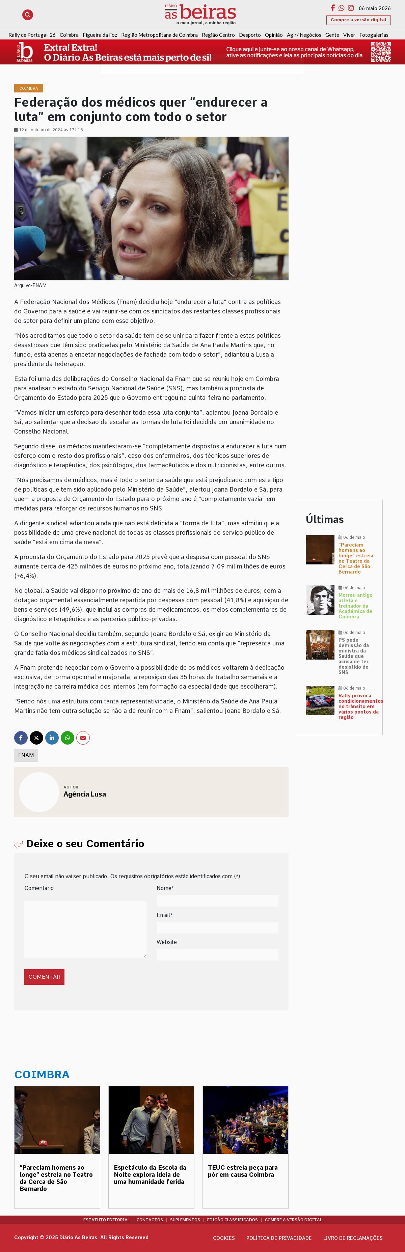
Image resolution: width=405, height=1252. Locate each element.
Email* (164, 915)
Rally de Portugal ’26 (32, 35)
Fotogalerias (373, 35)
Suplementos (185, 1220)
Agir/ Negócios (304, 35)
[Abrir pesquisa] (27, 14)
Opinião (274, 35)
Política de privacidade (279, 1238)
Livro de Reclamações (353, 1238)
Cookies (224, 1238)
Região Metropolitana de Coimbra (159, 35)
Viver (349, 35)
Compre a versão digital (358, 19)
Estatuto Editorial (106, 1220)
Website (167, 942)
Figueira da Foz (100, 35)
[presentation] (70, 969)
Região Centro (218, 35)
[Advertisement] (340, 186)
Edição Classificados (232, 1220)
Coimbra (69, 35)
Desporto (250, 35)
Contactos (150, 1220)
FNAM (26, 755)
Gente (332, 35)
